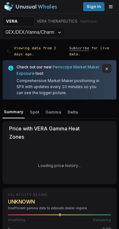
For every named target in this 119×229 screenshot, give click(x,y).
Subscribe (79, 47)
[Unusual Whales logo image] (30, 6)
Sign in (94, 6)
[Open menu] (112, 6)
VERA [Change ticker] (11, 21)
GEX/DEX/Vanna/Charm (33, 32)
